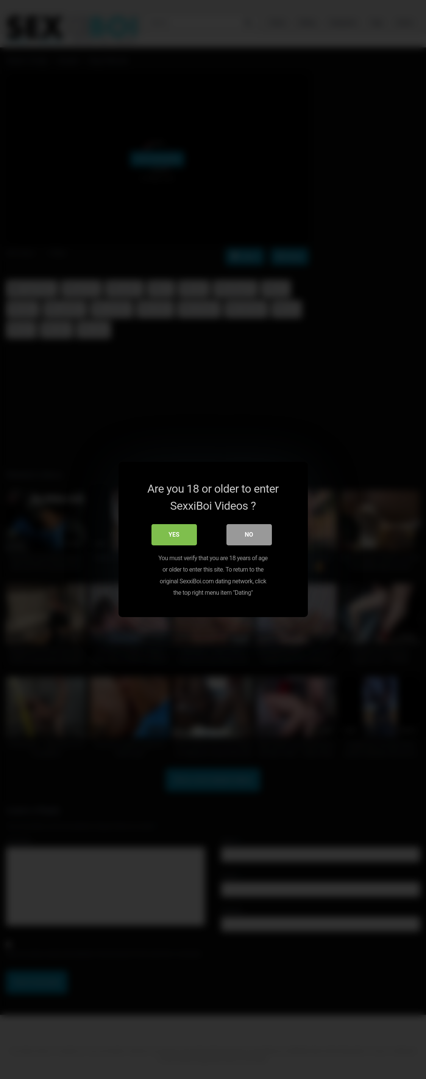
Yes (174, 534)
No (249, 534)
